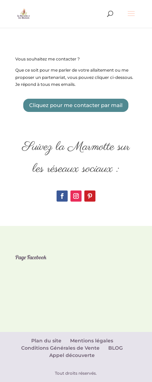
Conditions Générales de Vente (60, 348)
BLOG (115, 348)
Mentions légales (91, 341)
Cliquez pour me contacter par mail (76, 105)
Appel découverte (72, 355)
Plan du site (46, 341)
